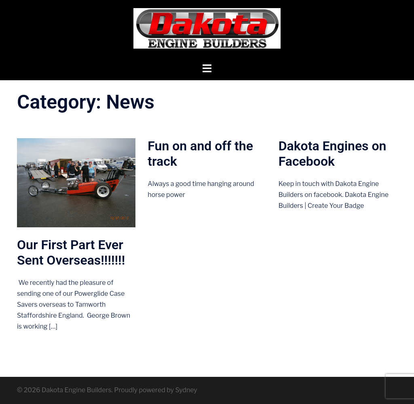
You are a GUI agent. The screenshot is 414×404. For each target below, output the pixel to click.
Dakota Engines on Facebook (333, 153)
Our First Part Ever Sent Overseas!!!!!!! (71, 252)
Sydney (186, 390)
